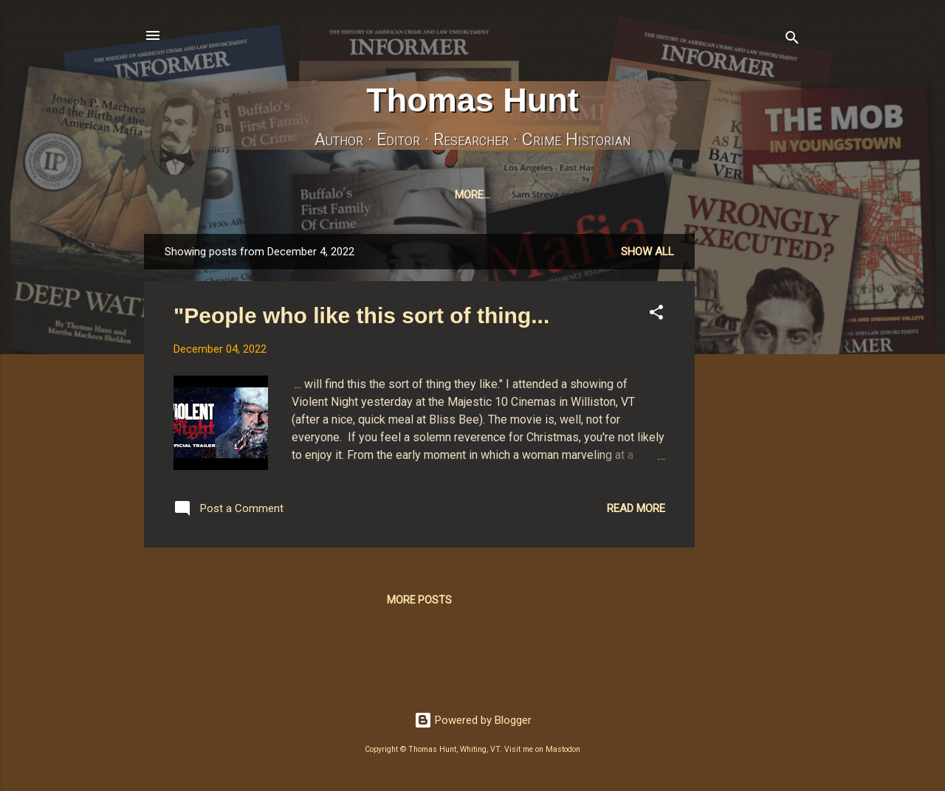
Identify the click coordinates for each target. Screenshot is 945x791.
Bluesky (571, 194)
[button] (656, 317)
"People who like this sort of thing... (361, 318)
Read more (636, 511)
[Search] (792, 40)
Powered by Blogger (473, 723)
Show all (647, 254)
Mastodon (493, 194)
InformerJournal (388, 194)
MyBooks (287, 194)
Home (221, 194)
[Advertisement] (754, 458)
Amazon (717, 194)
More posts (419, 603)
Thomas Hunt (472, 100)
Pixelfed (644, 194)
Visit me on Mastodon (542, 752)
